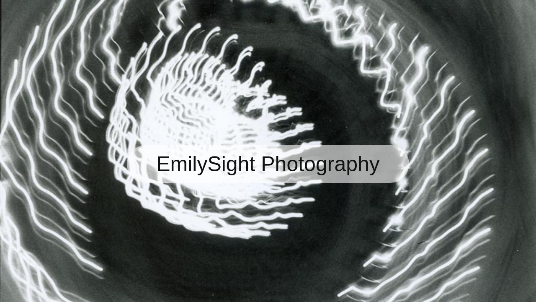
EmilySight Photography (268, 164)
